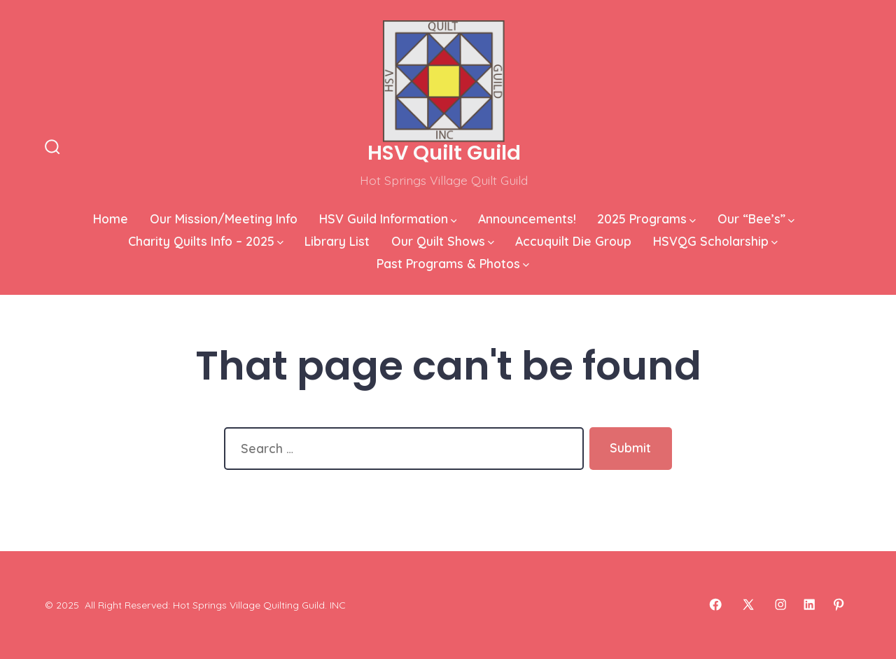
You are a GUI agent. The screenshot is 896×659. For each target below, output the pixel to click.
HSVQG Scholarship (715, 241)
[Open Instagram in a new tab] (780, 604)
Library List (337, 241)
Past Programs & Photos (453, 263)
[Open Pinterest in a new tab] (838, 604)
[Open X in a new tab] (748, 604)
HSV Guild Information (388, 218)
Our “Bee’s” (756, 218)
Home (110, 218)
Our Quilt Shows (442, 241)
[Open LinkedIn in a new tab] (809, 604)
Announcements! (527, 218)
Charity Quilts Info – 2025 (206, 241)
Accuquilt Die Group (573, 241)
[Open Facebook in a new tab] (715, 604)
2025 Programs (646, 218)
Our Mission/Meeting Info (224, 218)
